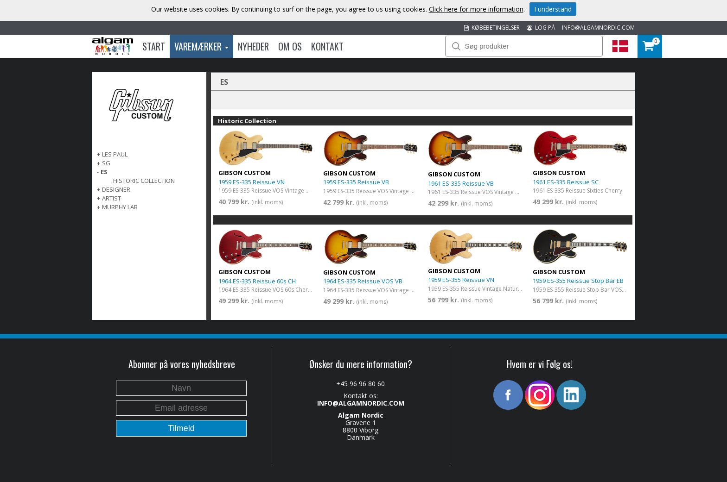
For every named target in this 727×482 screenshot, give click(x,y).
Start (153, 46)
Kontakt (327, 46)
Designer (116, 189)
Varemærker (201, 46)
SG (106, 163)
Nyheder (253, 46)
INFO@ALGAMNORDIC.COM (598, 27)
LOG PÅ (541, 27)
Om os (290, 46)
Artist (111, 198)
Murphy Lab (120, 207)
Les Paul (115, 154)
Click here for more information (476, 9)
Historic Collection (144, 180)
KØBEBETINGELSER (492, 27)
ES (104, 172)
